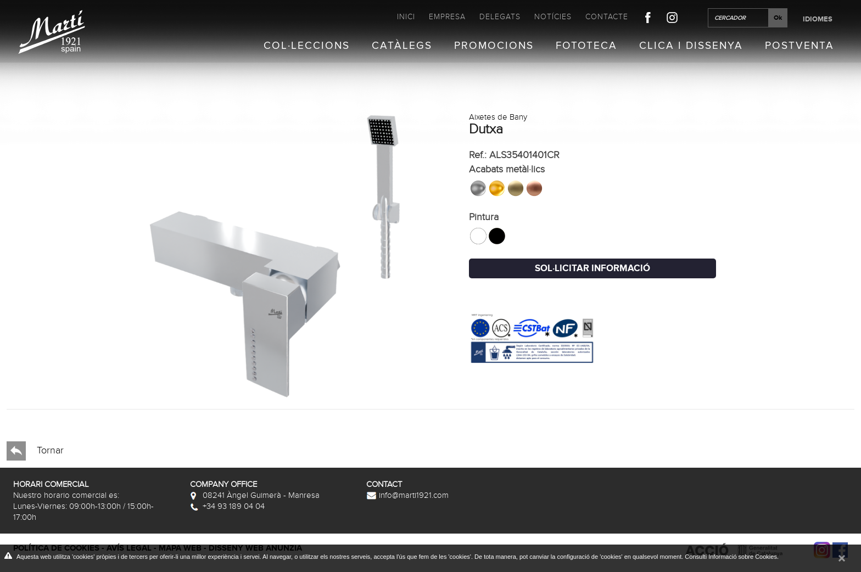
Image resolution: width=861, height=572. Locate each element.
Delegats (500, 16)
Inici (406, 16)
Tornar (35, 451)
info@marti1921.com (407, 495)
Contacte (606, 16)
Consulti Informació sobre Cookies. (732, 556)
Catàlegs (402, 46)
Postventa (799, 46)
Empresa (447, 16)
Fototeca (586, 46)
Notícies (553, 16)
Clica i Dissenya (691, 46)
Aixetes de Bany (498, 117)
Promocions (494, 46)
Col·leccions (307, 46)
